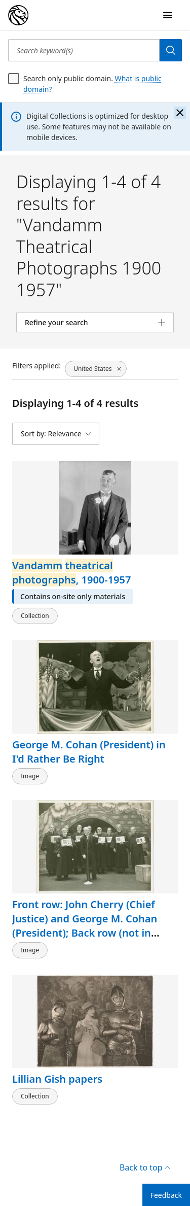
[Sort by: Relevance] (55, 434)
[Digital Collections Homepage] (18, 15)
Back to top (145, 1167)
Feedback (166, 1195)
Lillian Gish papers (57, 1079)
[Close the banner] (180, 113)
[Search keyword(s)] (84, 50)
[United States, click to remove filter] (95, 369)
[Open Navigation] (168, 15)
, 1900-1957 (71, 573)
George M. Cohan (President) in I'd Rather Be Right (89, 751)
